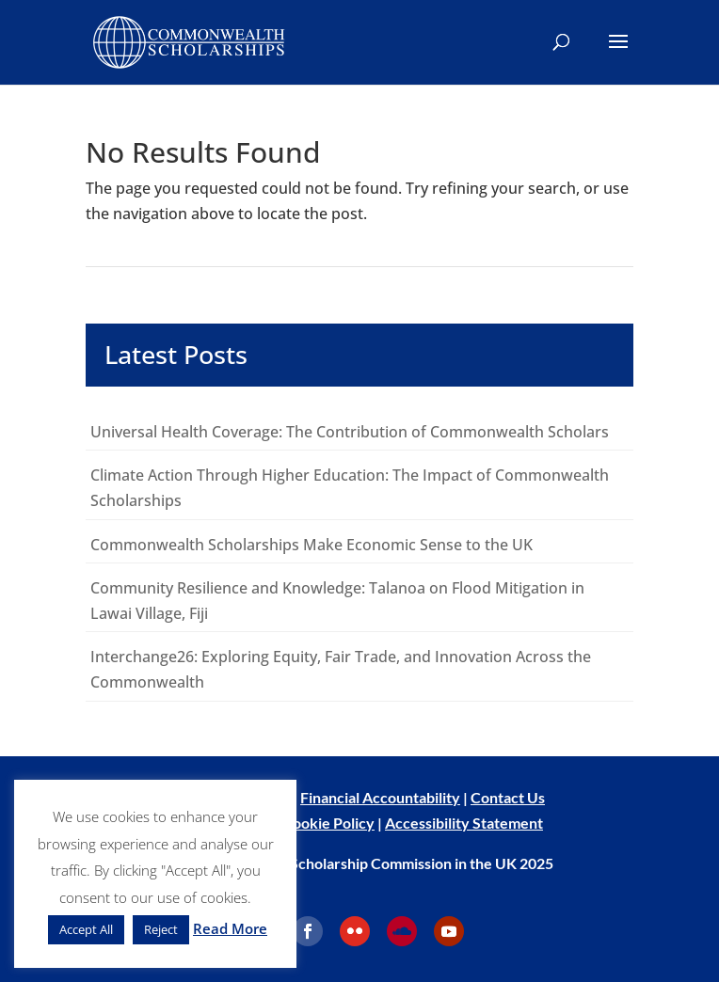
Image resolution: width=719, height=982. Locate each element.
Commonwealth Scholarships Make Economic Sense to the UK (313, 544)
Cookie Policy (328, 823)
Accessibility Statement (464, 823)
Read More (230, 928)
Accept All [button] (86, 929)
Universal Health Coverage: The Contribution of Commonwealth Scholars (349, 431)
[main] (359, 420)
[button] (618, 53)
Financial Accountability (380, 797)
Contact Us (508, 797)
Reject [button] (161, 929)
